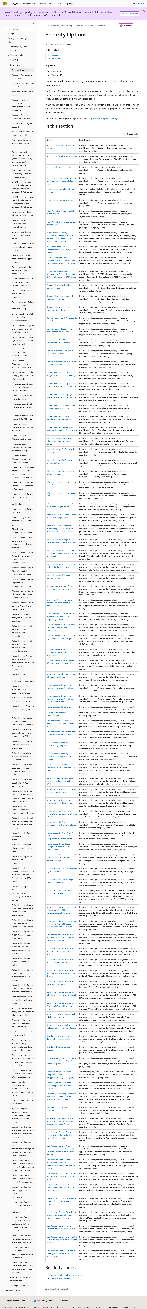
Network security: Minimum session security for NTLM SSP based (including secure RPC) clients (61, 910)
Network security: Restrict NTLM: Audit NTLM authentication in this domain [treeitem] (22, 948)
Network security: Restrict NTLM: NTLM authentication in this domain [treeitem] (22, 975)
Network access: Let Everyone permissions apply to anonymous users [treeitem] (23, 677)
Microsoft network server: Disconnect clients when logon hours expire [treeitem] (22, 594)
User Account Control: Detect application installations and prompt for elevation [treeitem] (22, 1192)
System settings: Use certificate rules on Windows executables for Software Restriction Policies (61, 1121)
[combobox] (18, 29)
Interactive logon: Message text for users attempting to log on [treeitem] (21, 447)
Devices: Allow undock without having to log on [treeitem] (22, 214)
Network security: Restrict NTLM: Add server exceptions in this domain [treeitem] (22, 923)
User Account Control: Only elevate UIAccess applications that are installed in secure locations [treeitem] (21, 1224)
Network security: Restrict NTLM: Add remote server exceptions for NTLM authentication (60, 937)
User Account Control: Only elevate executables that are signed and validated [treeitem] (22, 1207)
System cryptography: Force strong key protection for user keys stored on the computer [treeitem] (22, 1045)
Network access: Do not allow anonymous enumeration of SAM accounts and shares (60, 699)
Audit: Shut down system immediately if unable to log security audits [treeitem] (22, 173)
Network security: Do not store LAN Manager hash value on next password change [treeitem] (22, 823)
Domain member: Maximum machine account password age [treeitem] (21, 363)
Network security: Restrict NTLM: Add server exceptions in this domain (60, 951)
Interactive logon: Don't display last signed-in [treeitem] (22, 397)
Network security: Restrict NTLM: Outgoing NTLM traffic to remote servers (60, 1006)
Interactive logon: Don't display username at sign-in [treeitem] (22, 407)
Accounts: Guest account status (60, 167)
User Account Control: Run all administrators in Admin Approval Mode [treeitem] (22, 1239)
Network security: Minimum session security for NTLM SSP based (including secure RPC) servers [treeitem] (23, 893)
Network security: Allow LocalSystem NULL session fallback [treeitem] (22, 783)
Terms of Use (98, 1307)
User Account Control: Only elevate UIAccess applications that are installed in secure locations (61, 1215)
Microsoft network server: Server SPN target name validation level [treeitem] (22, 606)
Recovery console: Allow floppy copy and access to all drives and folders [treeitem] (23, 1011)
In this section (53, 55)
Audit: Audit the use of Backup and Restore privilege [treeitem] (21, 143)
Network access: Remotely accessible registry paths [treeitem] (23, 699)
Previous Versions (23, 1307)
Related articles (54, 58)
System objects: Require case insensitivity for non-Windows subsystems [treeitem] (22, 1073)
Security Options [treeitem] (19, 70)
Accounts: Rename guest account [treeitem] (22, 125)
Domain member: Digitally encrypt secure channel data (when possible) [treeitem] (23, 328)
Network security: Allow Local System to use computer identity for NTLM (62, 814)
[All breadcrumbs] (47, 25)
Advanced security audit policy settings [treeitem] (20, 1279)
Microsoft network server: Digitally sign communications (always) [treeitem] (22, 582)
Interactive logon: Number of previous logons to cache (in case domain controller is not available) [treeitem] (23, 472)
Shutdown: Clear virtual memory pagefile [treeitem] (21, 1033)
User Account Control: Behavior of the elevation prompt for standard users (61, 1176)
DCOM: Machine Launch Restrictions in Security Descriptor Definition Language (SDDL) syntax (61, 274)
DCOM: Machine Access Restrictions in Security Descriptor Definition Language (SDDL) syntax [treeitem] (22, 187)
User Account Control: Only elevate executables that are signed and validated (61, 1201)
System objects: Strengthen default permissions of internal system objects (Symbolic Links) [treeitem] (22, 1088)
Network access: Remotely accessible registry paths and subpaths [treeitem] (23, 709)
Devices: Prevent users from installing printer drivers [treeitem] (21, 235)
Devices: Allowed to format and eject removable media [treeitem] (20, 223)
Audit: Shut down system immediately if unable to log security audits (62, 249)
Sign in (141, 3)
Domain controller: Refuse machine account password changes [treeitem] (23, 305)
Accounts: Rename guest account (61, 200)
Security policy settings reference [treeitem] (19, 48)
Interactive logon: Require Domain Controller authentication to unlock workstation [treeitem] (22, 499)
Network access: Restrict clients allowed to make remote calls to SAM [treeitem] (22, 732)
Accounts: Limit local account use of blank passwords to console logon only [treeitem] (21, 105)
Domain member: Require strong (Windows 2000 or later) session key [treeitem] (22, 375)
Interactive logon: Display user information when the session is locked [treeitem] (23, 387)
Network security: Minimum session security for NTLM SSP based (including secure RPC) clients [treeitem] (23, 875)
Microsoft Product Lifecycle (78, 12)
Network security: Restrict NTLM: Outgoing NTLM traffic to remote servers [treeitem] (22, 988)
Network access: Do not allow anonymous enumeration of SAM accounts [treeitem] (22, 631)
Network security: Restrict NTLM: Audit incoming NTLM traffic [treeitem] (22, 935)
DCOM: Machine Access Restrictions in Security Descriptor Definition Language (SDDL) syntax (61, 260)
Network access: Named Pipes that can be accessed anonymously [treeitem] (22, 689)
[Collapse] (33, 23)
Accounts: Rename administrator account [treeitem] (21, 117)
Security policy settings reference (91, 25)
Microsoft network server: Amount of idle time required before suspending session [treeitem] (22, 557)
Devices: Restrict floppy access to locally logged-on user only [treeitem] (22, 258)
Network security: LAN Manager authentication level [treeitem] (22, 848)
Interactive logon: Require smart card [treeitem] (22, 511)
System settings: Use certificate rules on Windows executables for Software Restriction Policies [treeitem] (22, 1115)
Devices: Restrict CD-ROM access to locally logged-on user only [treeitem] (23, 247)
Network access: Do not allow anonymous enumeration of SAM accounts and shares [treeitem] (22, 646)
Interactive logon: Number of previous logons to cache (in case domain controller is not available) (61, 528)
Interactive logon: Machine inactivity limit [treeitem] (21, 437)
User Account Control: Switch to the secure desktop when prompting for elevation (62, 1239)
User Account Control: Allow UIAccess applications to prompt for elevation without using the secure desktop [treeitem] (23, 1149)
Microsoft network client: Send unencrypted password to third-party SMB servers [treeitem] (22, 542)
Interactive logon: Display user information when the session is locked (60, 441)
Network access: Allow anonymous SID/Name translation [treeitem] (21, 617)
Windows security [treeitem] (12, 1290)
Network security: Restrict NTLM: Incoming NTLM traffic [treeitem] (22, 961)
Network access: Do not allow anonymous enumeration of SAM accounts (60, 688)
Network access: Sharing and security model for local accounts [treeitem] (22, 756)
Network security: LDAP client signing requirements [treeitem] (22, 859)
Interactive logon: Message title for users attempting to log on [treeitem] (21, 459)
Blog (36, 1307)
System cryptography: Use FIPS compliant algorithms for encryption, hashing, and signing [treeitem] (23, 1060)
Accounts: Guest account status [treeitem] (22, 93)
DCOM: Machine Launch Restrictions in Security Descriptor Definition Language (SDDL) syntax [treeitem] (22, 202)
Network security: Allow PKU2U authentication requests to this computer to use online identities (60, 836)
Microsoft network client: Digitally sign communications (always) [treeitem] (22, 529)
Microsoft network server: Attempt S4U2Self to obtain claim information (61, 627)
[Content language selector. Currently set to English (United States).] (14, 1300)
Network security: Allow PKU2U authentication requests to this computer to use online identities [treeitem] (23, 796)
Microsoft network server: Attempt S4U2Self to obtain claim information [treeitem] (22, 570)
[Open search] (134, 3)
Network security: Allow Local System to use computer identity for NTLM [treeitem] (22, 769)
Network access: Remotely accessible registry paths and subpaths (59, 756)
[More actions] (136, 25)
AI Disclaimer (7, 1307)
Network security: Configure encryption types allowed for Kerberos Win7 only (58, 847)
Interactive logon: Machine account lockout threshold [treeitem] (22, 427)
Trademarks (112, 1307)
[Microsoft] (5, 3)
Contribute (47, 1307)
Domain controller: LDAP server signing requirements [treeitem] (22, 293)
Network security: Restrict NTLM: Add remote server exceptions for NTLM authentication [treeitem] (23, 909)
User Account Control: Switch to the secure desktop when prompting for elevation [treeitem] (22, 1252)
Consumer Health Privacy (77, 1307)
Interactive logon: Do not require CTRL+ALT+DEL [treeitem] (22, 417)
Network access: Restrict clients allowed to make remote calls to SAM (60, 781)
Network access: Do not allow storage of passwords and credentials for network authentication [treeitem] (23, 663)
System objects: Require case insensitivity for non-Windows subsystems (59, 1085)
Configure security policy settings (102, 118)
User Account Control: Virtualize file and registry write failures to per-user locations (61, 1253)
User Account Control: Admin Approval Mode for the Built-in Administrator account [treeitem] (23, 1132)
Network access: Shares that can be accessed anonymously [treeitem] (22, 744)
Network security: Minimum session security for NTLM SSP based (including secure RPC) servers (61, 924)
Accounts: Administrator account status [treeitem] (22, 77)
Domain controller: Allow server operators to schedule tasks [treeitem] (22, 270)
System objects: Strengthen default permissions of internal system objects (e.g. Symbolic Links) (61, 1096)
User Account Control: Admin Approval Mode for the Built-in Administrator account (59, 1135)
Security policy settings (63, 25)
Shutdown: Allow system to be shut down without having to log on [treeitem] (22, 1023)
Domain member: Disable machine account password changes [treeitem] (22, 352)
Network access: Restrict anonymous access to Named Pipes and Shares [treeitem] (22, 721)
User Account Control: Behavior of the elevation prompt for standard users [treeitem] (23, 1178)
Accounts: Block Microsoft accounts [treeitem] (23, 85)
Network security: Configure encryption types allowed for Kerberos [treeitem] (23, 809)
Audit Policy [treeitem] (15, 60)
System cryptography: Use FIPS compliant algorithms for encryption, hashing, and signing (60, 1074)
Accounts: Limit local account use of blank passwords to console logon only (62, 181)
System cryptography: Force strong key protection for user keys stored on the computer (61, 1061)
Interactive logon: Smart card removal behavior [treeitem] (22, 519)
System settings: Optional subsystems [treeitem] (22, 1102)
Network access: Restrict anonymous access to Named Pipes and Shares (61, 767)
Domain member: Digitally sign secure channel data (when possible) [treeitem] (23, 340)
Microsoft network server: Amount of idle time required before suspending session (61, 616)
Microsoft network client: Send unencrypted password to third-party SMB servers (60, 603)
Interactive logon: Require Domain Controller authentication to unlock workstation (61, 553)
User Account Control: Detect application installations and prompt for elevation (62, 1187)
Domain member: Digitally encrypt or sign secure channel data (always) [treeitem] (23, 317)
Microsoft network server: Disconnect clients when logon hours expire (59, 652)
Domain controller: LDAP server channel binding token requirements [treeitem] (22, 282)
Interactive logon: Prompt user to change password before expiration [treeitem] (22, 485)
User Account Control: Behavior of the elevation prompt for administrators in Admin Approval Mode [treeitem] (23, 1165)
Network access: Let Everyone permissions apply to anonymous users (60, 723)
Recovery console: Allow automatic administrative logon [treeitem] (22, 1000)
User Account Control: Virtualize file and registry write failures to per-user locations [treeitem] (22, 1267)
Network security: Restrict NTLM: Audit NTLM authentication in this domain (61, 973)
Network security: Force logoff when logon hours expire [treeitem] (22, 836)
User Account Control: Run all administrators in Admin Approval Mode (61, 1229)
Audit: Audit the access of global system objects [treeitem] (22, 133)
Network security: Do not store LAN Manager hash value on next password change (61, 857)
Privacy (58, 1307)
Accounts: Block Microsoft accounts (62, 156)
